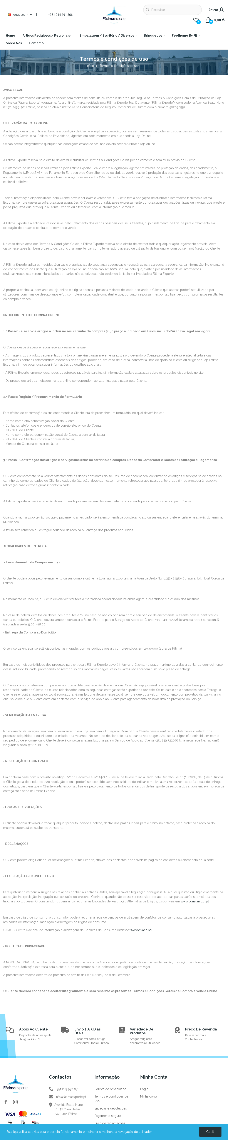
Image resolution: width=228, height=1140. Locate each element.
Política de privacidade (110, 1089)
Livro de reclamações (109, 1123)
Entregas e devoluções (110, 1108)
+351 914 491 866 (60, 14)
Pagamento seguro (107, 1116)
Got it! (210, 1131)
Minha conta (148, 1096)
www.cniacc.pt (141, 930)
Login (144, 1089)
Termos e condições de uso (111, 1099)
